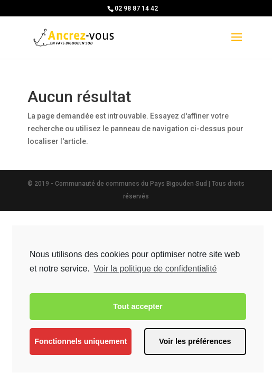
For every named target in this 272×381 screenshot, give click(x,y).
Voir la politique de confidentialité (155, 268)
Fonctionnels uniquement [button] (80, 341)
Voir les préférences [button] (195, 341)
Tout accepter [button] (137, 306)
